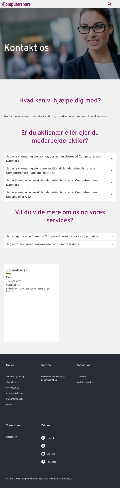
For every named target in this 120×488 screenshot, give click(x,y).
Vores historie (12, 382)
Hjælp (9, 404)
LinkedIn (48, 437)
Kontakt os (81, 376)
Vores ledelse (12, 387)
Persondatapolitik (14, 399)
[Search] (109, 4)
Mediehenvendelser (85, 382)
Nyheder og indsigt (15, 376)
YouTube (48, 453)
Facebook (48, 461)
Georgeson (11, 437)
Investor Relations (15, 393)
